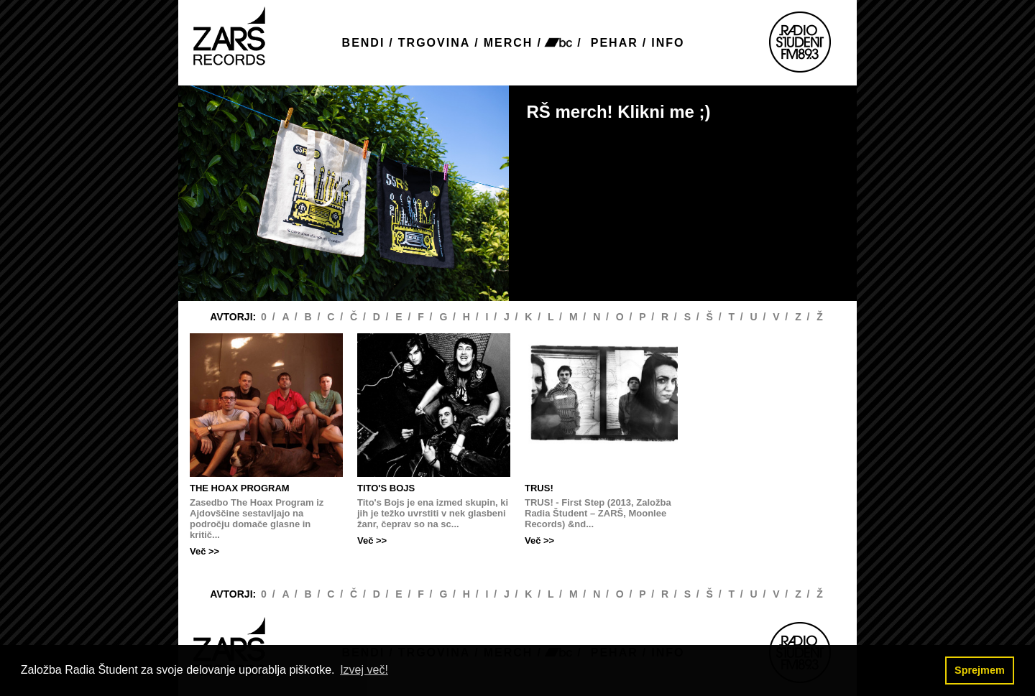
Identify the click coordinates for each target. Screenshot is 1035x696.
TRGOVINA (434, 43)
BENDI (363, 43)
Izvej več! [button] (364, 670)
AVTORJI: (234, 317)
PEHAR (614, 43)
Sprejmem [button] (979, 670)
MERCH (508, 43)
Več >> (204, 551)
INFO (667, 43)
